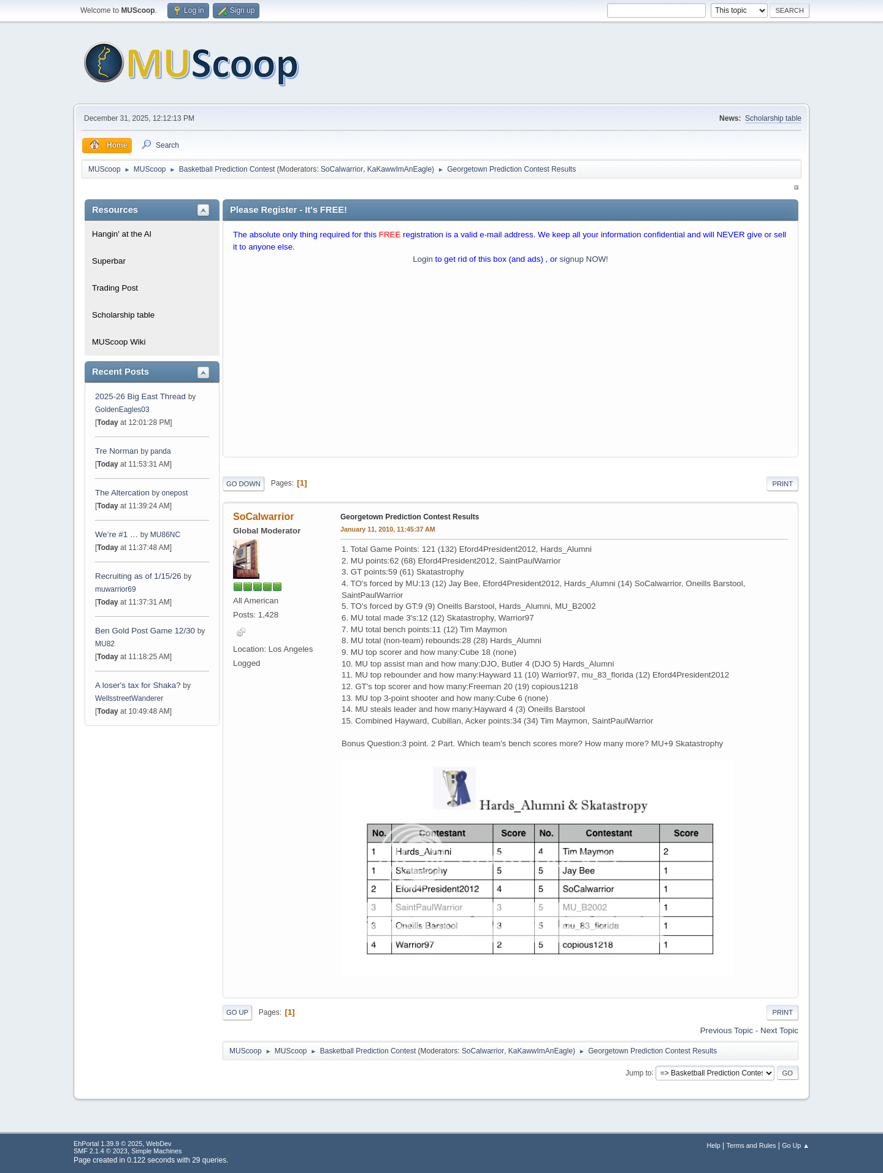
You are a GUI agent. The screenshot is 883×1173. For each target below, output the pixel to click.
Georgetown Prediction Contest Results (409, 517)
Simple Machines (156, 1151)
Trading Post (115, 287)
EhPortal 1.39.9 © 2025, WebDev (122, 1143)
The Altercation (123, 492)
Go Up (237, 1012)
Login (423, 259)
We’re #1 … (116, 534)
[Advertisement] (510, 363)
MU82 (105, 644)
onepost (175, 493)
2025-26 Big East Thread (140, 396)
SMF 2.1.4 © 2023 (101, 1151)
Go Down (243, 483)
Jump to (638, 1072)
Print (782, 483)
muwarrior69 (115, 589)
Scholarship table (773, 118)
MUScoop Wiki (118, 341)
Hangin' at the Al (121, 234)
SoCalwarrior (342, 169)
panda (160, 451)
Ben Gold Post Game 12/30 (145, 630)
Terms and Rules (751, 1145)
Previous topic (726, 1030)
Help (714, 1145)
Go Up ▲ (795, 1145)
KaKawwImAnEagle (399, 169)
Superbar (109, 261)
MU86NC (165, 534)
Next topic (779, 1030)
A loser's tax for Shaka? (138, 685)
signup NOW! (584, 259)
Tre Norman (117, 451)
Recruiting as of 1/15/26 (138, 576)
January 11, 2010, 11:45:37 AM (387, 529)
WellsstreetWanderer (129, 698)
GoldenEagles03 (122, 409)
